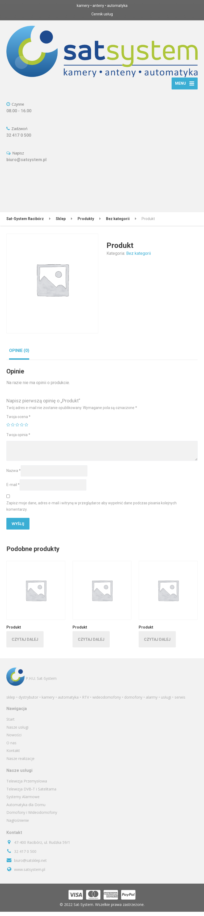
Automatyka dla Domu (25, 809)
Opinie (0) (19, 355)
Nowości (14, 739)
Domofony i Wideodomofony (31, 816)
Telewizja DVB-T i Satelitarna (31, 793)
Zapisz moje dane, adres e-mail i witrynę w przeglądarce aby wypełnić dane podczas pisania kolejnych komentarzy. (91, 510)
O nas (11, 747)
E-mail (13, 489)
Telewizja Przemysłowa (26, 785)
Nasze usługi (17, 731)
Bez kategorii (138, 257)
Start (10, 723)
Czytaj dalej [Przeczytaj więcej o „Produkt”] (25, 644)
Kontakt (13, 755)
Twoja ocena (18, 421)
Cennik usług (102, 14)
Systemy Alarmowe (23, 801)
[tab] (19, 355)
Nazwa (13, 475)
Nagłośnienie (17, 824)
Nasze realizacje (20, 763)
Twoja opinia (18, 439)
